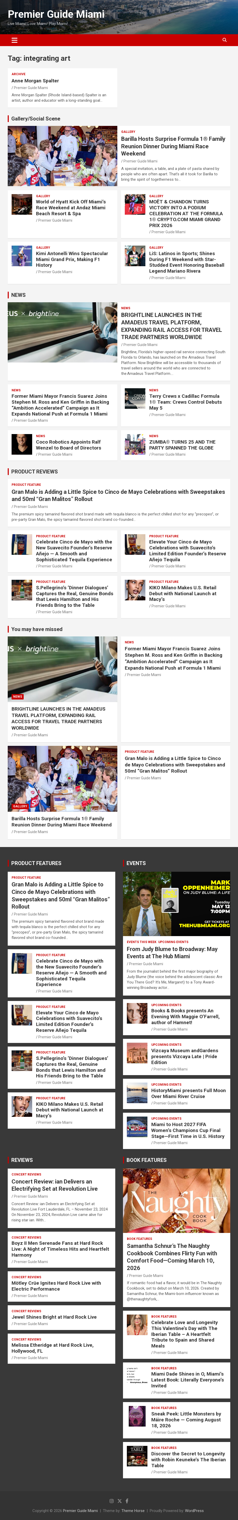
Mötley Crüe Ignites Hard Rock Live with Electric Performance (56, 1286)
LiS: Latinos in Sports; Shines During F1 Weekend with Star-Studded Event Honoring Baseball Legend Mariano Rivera (186, 262)
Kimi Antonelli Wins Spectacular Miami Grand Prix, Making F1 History (72, 259)
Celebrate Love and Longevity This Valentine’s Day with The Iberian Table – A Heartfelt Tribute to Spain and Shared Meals (184, 1334)
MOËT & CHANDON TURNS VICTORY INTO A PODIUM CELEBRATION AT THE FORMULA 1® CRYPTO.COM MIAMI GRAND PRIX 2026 (186, 213)
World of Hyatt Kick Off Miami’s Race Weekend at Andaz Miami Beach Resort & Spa (71, 208)
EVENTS (136, 863)
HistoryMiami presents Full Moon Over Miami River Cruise (188, 1093)
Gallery (128, 132)
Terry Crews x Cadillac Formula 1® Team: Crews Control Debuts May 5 (185, 402)
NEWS (18, 295)
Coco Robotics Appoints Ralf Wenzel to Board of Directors (68, 445)
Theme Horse (133, 1510)
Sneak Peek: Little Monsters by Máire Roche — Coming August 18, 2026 (186, 1420)
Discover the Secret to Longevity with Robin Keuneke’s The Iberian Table (188, 1460)
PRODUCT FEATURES (36, 863)
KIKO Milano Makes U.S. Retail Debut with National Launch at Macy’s (182, 593)
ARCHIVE (18, 74)
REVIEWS (22, 1160)
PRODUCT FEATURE (26, 485)
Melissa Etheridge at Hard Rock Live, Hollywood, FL (53, 1348)
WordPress (194, 1510)
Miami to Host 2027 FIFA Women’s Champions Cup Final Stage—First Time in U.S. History (188, 1130)
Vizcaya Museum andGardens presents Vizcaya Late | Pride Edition (184, 1056)
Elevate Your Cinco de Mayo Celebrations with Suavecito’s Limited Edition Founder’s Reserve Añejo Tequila (187, 550)
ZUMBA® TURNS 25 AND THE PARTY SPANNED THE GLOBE (182, 445)
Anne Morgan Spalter (35, 81)
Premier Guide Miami (56, 14)
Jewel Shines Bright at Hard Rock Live (54, 1317)
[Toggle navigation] (14, 40)
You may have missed (37, 629)
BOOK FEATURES (147, 1160)
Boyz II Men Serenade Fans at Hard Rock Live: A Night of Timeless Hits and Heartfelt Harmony (60, 1249)
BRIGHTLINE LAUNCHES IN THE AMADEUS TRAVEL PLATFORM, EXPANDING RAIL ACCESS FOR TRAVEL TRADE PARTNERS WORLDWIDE (58, 718)
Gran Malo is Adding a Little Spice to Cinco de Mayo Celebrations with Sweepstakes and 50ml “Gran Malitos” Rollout (175, 764)
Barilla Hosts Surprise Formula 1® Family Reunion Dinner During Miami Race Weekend (173, 146)
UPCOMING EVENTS (173, 942)
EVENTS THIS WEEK (141, 942)
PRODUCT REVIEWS (34, 472)
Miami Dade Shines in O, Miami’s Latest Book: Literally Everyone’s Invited (187, 1380)
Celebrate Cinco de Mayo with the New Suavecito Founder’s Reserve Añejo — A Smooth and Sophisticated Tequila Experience (74, 550)
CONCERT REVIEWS (26, 1174)
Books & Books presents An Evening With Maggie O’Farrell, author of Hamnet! (185, 1016)
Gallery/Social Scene (35, 119)
